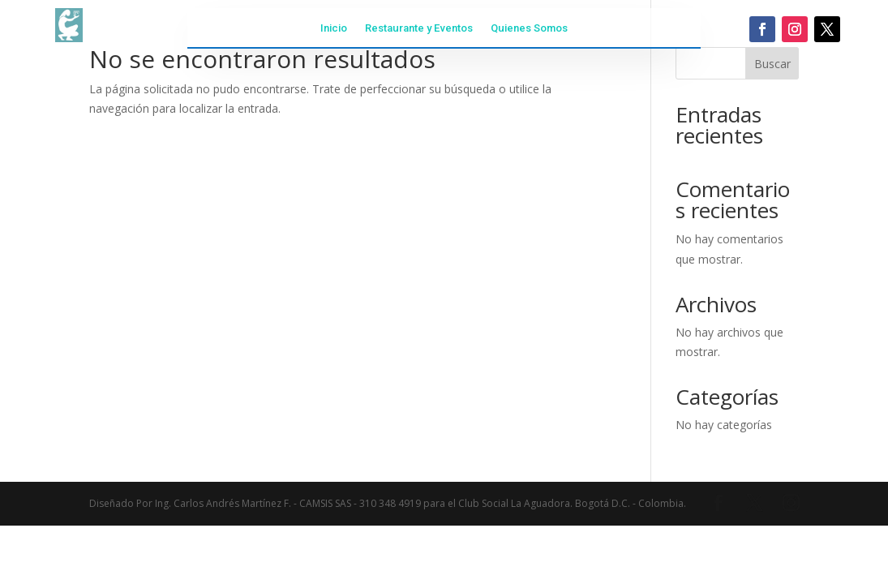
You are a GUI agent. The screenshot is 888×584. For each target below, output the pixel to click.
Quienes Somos (529, 28)
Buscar (772, 63)
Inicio (333, 28)
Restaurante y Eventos (419, 28)
